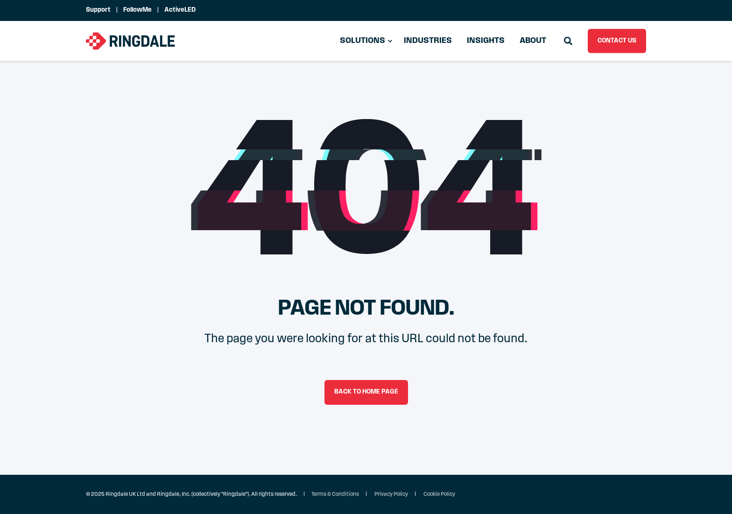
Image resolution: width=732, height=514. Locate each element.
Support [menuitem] (98, 10)
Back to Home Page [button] (366, 391)
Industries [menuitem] (428, 40)
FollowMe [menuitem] (137, 10)
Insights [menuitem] (486, 40)
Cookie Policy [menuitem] (439, 494)
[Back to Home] (131, 40)
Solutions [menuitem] (362, 40)
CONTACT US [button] (617, 40)
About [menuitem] (533, 40)
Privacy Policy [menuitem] (391, 494)
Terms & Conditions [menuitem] (335, 494)
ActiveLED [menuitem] (180, 10)
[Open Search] (569, 40)
